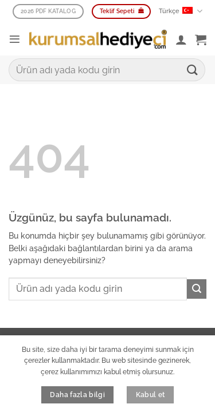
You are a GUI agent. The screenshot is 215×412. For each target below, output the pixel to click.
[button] (15, 39)
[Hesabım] (181, 39)
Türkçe (180, 11)
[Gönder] (192, 69)
